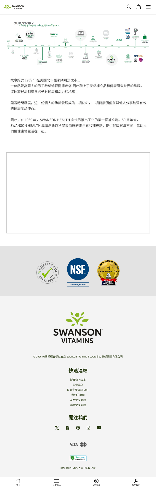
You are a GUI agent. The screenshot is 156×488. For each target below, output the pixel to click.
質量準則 (78, 385)
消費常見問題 (78, 405)
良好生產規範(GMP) (78, 389)
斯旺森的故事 (78, 380)
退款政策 (90, 468)
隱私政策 (78, 468)
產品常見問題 (78, 400)
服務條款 (65, 468)
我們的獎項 (78, 395)
